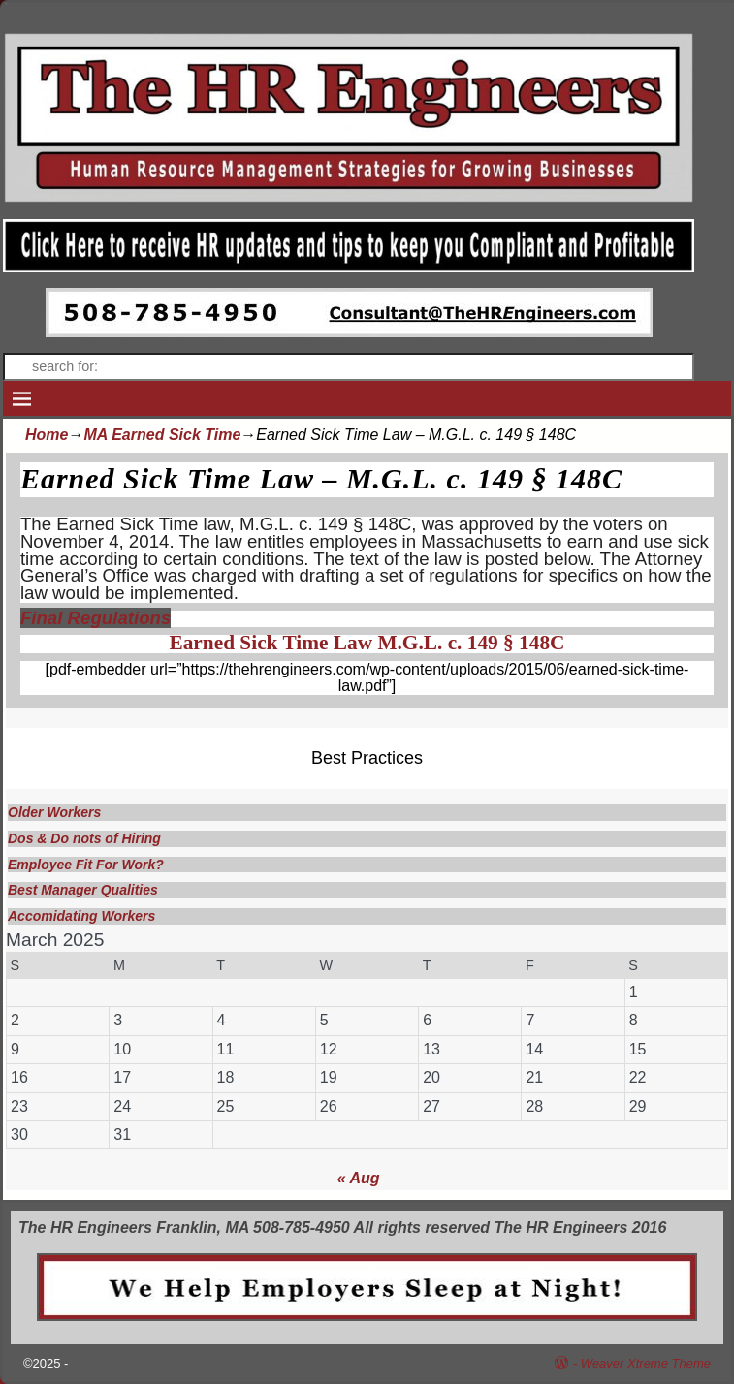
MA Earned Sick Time (161, 434)
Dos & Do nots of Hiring (84, 838)
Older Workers (54, 812)
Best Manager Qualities (83, 889)
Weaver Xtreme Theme (646, 1363)
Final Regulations (95, 618)
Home (46, 434)
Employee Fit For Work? (86, 864)
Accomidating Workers (81, 916)
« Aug (358, 1178)
